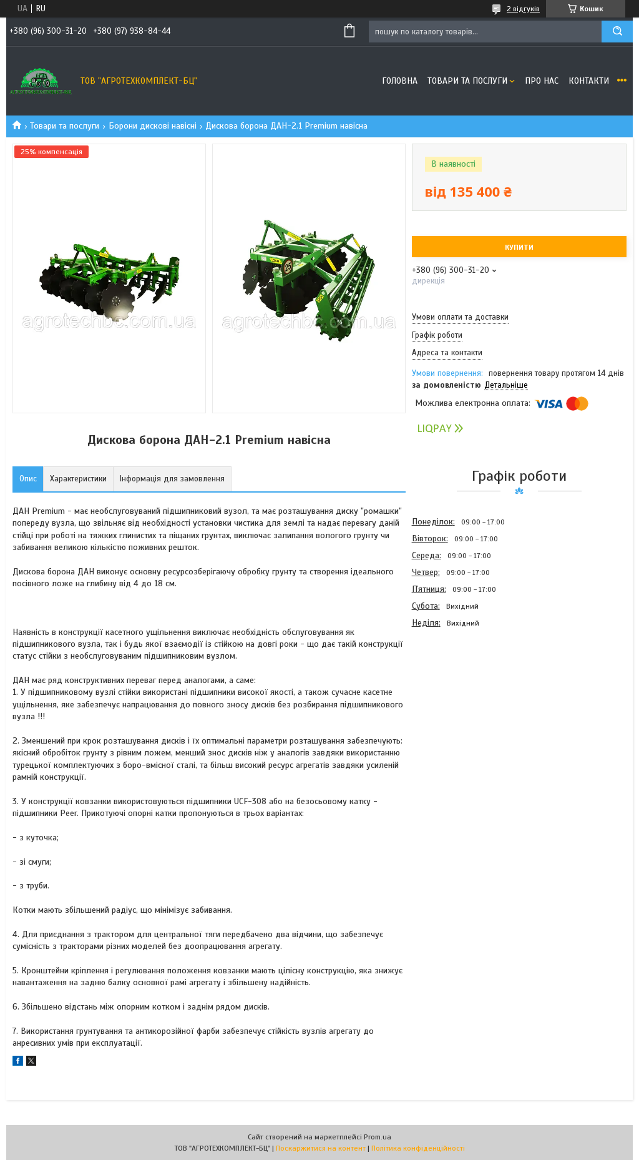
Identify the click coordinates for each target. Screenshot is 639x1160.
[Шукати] (617, 31)
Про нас (542, 81)
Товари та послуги (467, 81)
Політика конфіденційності (418, 1148)
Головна (399, 81)
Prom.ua (377, 1137)
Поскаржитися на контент (321, 1148)
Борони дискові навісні (153, 125)
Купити (519, 247)
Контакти (588, 81)
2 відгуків (523, 8)
